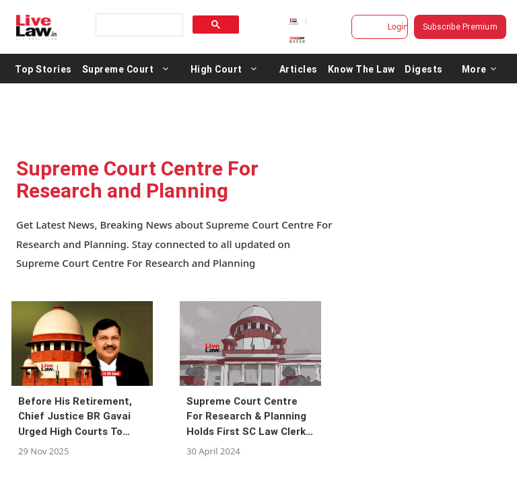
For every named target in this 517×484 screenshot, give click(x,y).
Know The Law (361, 69)
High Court (216, 69)
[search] (138, 25)
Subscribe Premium (462, 27)
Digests (424, 69)
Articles (298, 69)
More (479, 69)
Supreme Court (118, 69)
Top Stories (43, 69)
